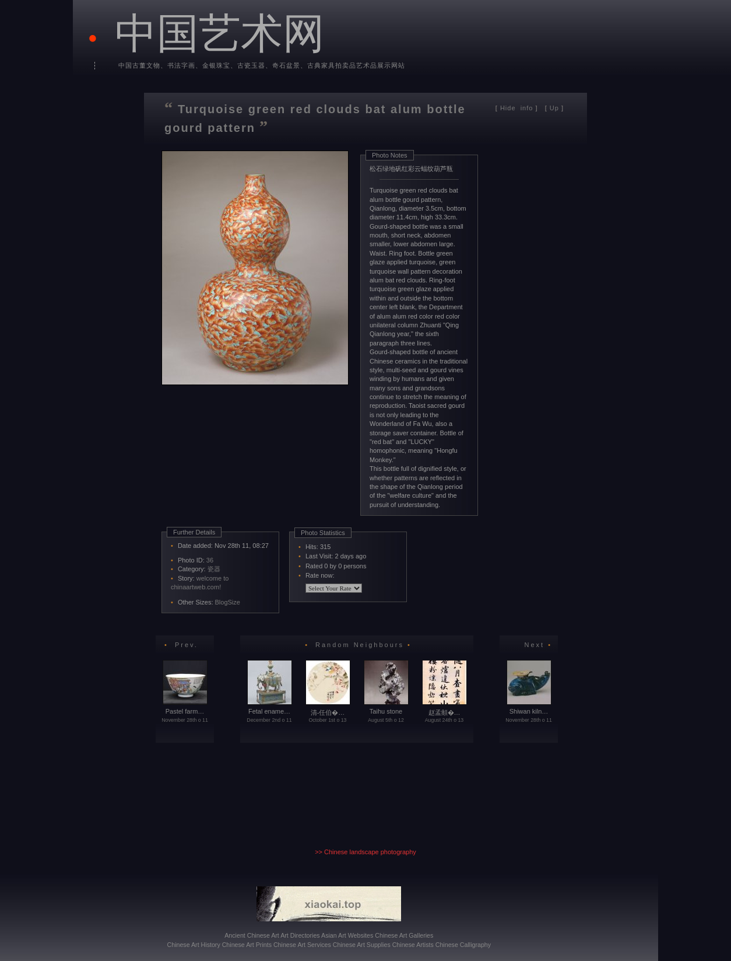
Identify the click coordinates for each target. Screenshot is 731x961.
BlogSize (227, 602)
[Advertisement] (425, 615)
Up (554, 107)
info (517, 107)
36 (209, 560)
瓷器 (214, 568)
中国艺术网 (220, 34)
